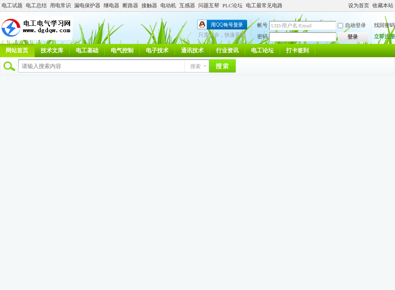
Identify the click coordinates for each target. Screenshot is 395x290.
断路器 (130, 5)
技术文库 (52, 51)
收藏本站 (382, 5)
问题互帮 (208, 5)
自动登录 (352, 25)
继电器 (111, 5)
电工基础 (87, 51)
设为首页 (358, 5)
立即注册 (384, 36)
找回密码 (384, 25)
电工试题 (12, 5)
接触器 (149, 5)
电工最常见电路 (264, 5)
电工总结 (36, 5)
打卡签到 (297, 51)
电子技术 (157, 51)
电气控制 (122, 51)
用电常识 (60, 5)
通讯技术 (192, 51)
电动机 (168, 5)
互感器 (187, 5)
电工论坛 (262, 51)
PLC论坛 (232, 5)
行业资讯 (227, 51)
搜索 (195, 66)
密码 (262, 36)
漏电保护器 (87, 5)
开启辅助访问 (345, 5)
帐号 (262, 25)
